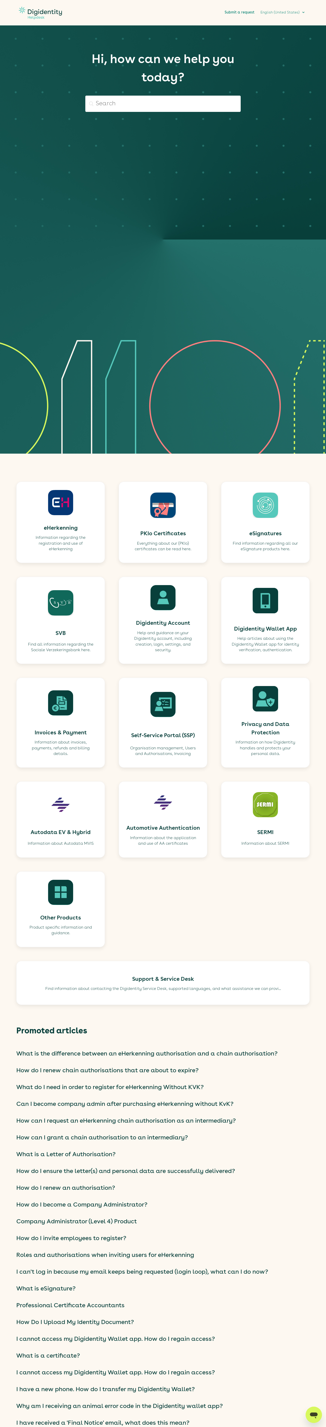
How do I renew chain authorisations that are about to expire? (107, 1071)
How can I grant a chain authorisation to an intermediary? (102, 1138)
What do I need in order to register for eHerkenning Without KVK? (110, 1087)
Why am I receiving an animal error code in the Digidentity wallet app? (119, 1406)
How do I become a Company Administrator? (81, 1205)
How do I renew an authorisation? (65, 1188)
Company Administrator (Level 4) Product (76, 1222)
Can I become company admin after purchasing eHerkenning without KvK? (125, 1104)
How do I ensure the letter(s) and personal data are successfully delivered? (125, 1171)
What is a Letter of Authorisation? (66, 1155)
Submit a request (239, 12)
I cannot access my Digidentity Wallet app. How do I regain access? (115, 1339)
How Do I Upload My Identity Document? (75, 1322)
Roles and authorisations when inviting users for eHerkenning (105, 1255)
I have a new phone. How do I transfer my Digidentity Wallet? (105, 1390)
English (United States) (281, 12)
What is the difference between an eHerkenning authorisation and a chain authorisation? (147, 1054)
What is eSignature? (46, 1289)
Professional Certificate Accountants (70, 1306)
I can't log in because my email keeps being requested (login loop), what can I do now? (142, 1272)
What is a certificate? (48, 1356)
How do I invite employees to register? (71, 1239)
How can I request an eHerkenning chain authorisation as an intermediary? (126, 1121)
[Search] (163, 104)
